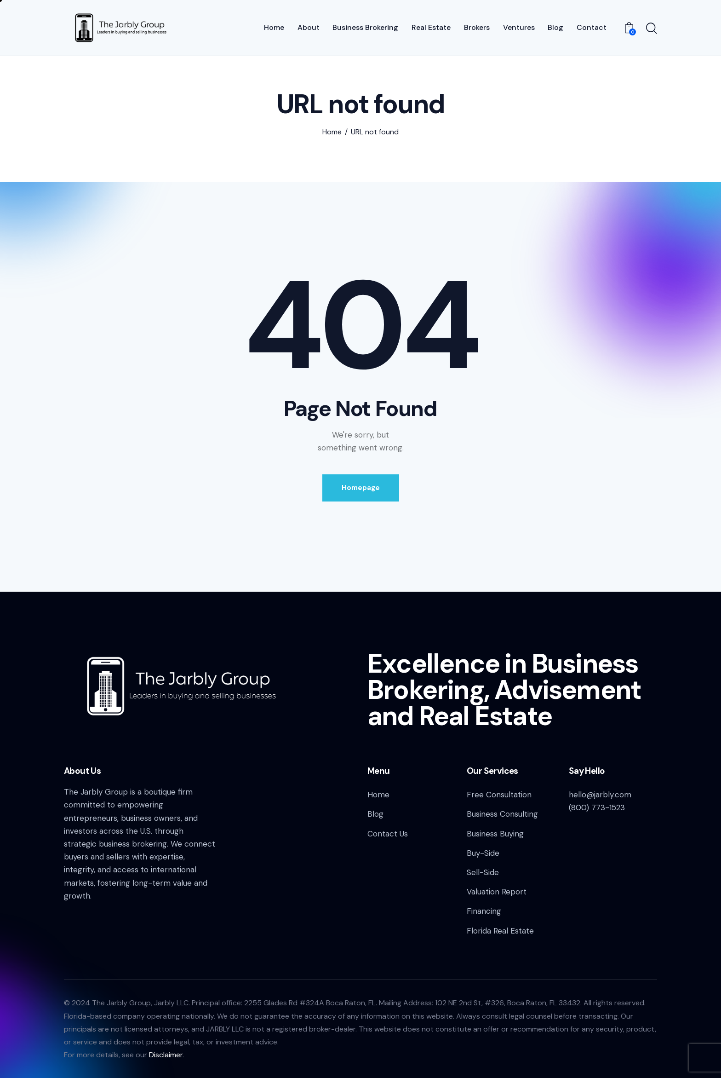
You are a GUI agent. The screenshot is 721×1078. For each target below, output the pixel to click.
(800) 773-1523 (597, 807)
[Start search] (651, 29)
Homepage (361, 487)
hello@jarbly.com (600, 795)
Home (332, 132)
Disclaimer (166, 1055)
